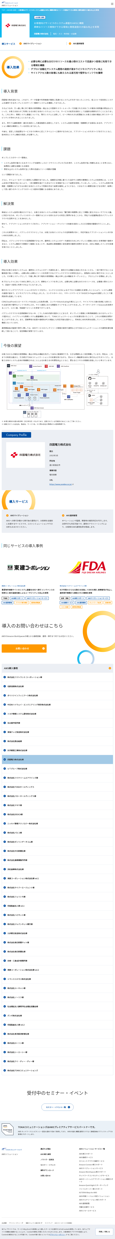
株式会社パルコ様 (14, 832)
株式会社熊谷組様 (14, 741)
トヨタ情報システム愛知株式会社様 (21, 713)
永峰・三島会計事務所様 (17, 960)
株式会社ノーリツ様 (15, 997)
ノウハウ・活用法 (47, 1159)
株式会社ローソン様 (15, 1043)
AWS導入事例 (11, 10)
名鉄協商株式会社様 (15, 686)
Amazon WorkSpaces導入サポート (92, 1172)
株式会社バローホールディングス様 (21, 796)
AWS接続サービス (86, 1157)
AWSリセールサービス (87, 1210)
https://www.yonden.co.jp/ (61, 484)
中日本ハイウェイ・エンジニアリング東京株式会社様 (29, 704)
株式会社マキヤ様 (14, 805)
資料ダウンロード (47, 1170)
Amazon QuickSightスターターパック (93, 1185)
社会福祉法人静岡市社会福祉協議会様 (22, 1006)
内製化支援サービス (86, 1207)
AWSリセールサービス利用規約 (63, 1223)
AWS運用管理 (78, 43)
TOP (3, 10)
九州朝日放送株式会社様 (17, 933)
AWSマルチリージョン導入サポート (92, 1200)
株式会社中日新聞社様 (16, 851)
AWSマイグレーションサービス (91, 1168)
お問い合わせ (45, 1175)
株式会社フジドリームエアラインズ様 (22, 777)
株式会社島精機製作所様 (17, 860)
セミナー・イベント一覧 (56, 1107)
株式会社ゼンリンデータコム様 (20, 841)
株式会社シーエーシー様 (17, 1052)
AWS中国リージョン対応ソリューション (94, 1196)
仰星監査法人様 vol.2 (15, 1024)
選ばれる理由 (45, 1149)
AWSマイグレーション (32, 43)
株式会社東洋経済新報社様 (18, 1034)
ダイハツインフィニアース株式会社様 (22, 695)
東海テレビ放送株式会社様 (18, 732)
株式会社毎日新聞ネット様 (18, 942)
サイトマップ (48, 1223)
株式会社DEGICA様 (15, 814)
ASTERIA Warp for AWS (88, 1192)
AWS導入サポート (86, 1154)
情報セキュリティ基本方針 (34, 1223)
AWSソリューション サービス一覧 (92, 1149)
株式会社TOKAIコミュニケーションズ (22, 1070)
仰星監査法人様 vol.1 (15, 905)
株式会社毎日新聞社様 (16, 951)
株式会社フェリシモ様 (16, 896)
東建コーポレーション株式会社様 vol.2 (23, 970)
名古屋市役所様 (13, 723)
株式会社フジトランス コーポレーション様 (24, 677)
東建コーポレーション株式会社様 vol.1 (23, 878)
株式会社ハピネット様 (16, 915)
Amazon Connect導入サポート (91, 1164)
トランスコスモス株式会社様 (19, 979)
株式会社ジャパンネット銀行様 (20, 924)
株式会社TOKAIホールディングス (20, 787)
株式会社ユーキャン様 (16, 988)
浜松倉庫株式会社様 (15, 869)
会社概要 (4, 1223)
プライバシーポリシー (59, 1234)
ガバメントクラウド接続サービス (91, 1161)
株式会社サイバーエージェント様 (20, 887)
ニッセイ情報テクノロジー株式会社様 (22, 823)
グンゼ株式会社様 (14, 1015)
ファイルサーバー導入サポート (91, 1189)
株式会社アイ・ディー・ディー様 (20, 1061)
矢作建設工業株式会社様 (17, 750)
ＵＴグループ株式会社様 (17, 768)
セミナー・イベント (48, 1165)
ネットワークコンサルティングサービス (94, 1175)
